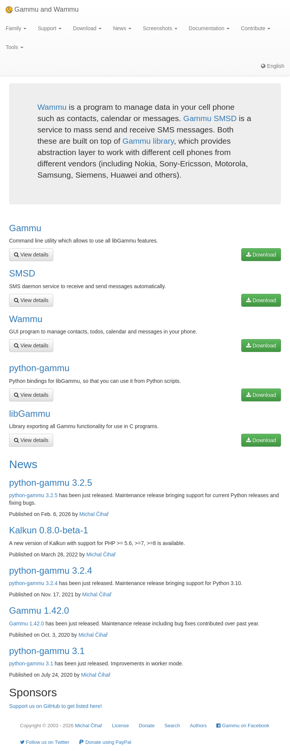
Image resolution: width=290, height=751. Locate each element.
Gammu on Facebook (242, 725)
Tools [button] (14, 47)
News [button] (122, 28)
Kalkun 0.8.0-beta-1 (48, 530)
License (120, 725)
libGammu (29, 414)
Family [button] (16, 28)
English (272, 66)
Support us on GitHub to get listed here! (55, 706)
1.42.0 (36, 623)
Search (172, 725)
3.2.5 (51, 495)
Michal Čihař (94, 514)
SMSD (22, 273)
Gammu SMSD (209, 118)
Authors (198, 725)
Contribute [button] (255, 28)
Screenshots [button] (160, 28)
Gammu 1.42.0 (39, 610)
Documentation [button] (209, 28)
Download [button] (87, 28)
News (23, 464)
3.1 (49, 663)
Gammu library (148, 141)
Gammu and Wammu (42, 9)
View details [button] (31, 255)
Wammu (51, 107)
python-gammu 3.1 (47, 651)
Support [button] (50, 28)
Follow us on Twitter (44, 742)
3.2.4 (51, 583)
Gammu (25, 228)
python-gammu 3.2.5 (50, 483)
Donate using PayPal (105, 742)
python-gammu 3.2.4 (50, 570)
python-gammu (39, 368)
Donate (147, 725)
